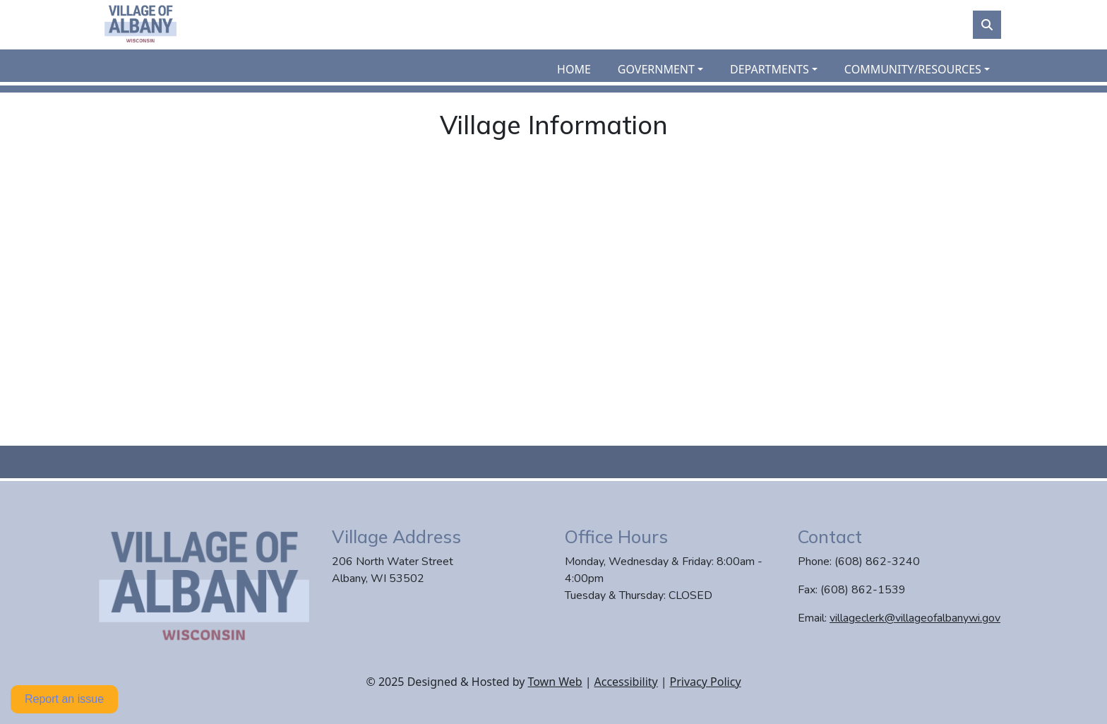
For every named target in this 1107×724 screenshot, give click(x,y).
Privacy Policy (705, 681)
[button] (668, 69)
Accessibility (626, 681)
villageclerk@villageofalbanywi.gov (915, 618)
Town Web (554, 681)
